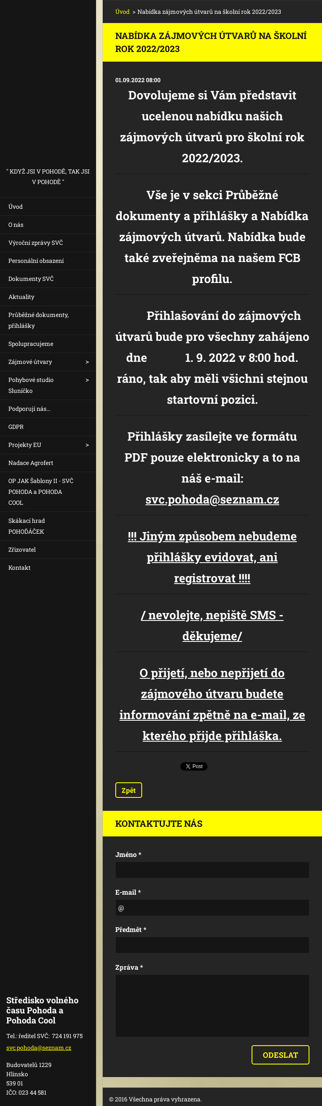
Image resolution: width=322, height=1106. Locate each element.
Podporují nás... (29, 409)
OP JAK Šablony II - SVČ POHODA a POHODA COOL (40, 491)
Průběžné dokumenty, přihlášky (38, 320)
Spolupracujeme (30, 344)
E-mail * (128, 892)
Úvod (15, 206)
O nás (15, 224)
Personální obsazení (36, 261)
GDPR (15, 427)
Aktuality (21, 297)
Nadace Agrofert (30, 463)
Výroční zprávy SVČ (35, 243)
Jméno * (128, 854)
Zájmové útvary (30, 362)
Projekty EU (24, 445)
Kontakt (19, 567)
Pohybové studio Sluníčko (31, 385)
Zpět (129, 790)
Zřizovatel (22, 549)
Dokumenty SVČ (31, 279)
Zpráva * (129, 967)
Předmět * (130, 929)
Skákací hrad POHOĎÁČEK (26, 526)
